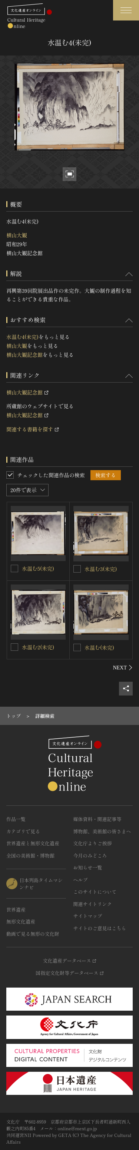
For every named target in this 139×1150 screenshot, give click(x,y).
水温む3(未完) (101, 569)
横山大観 (16, 235)
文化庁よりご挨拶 (92, 843)
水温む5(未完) (38, 568)
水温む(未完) (99, 647)
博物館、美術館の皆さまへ (102, 831)
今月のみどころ (90, 855)
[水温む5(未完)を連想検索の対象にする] (14, 568)
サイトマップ (87, 915)
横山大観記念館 (24, 354)
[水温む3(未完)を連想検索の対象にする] (77, 569)
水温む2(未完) (38, 647)
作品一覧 (16, 819)
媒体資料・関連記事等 (97, 819)
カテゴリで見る (23, 831)
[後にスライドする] (123, 667)
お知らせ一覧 (87, 867)
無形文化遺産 (20, 921)
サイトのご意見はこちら (99, 928)
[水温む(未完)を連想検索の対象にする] (77, 647)
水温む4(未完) (22, 336)
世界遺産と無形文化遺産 (32, 843)
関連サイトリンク (92, 903)
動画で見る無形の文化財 (32, 933)
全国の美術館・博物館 (30, 855)
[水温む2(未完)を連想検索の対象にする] (14, 647)
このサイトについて (95, 891)
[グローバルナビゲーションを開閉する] (126, 10)
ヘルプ (80, 879)
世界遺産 (16, 909)
